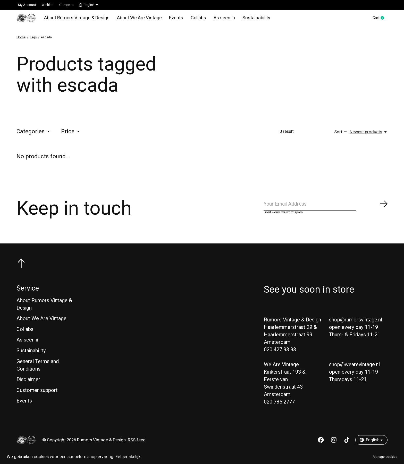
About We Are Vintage (135, 19)
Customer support (37, 395)
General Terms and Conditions (37, 370)
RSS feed (137, 445)
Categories (33, 134)
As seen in (217, 19)
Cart (379, 19)
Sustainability (247, 19)
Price (70, 134)
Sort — (340, 134)
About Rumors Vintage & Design (75, 19)
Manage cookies (385, 456)
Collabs (193, 19)
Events (171, 19)
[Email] (326, 208)
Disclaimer (28, 384)
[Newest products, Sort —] (369, 134)
